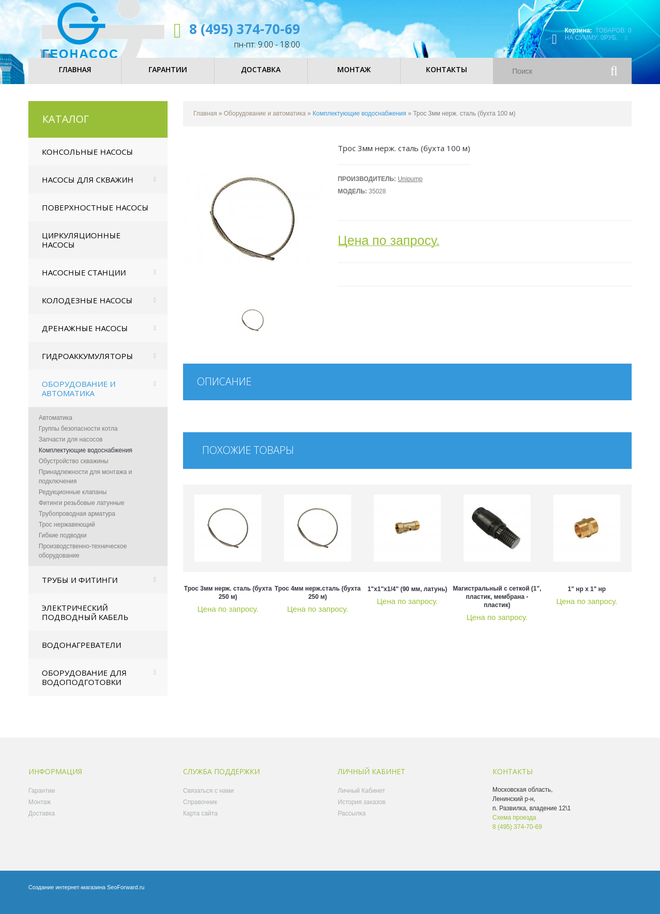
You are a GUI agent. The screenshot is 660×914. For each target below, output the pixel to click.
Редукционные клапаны (73, 500)
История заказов (362, 810)
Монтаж (39, 810)
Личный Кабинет (361, 799)
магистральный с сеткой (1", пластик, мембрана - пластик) (497, 605)
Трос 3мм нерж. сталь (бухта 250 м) (228, 601)
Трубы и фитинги (80, 588)
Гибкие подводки (63, 544)
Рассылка (352, 822)
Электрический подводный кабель (85, 621)
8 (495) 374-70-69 (244, 29)
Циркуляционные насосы (81, 248)
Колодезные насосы (87, 309)
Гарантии (41, 799)
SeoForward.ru (125, 896)
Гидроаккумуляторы (87, 365)
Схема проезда (514, 826)
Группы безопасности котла (78, 437)
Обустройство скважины (73, 470)
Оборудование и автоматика (79, 397)
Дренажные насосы (85, 337)
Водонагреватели (81, 653)
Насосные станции (84, 281)
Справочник (200, 810)
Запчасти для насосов (71, 448)
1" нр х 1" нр (587, 597)
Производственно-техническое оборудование (83, 559)
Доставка (41, 822)
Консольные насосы (87, 160)
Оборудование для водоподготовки (84, 686)
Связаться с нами (208, 799)
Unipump (410, 187)
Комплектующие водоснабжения (86, 459)
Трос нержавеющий (67, 533)
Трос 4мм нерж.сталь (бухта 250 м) (318, 601)
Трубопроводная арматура (77, 522)
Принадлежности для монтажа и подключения (85, 485)
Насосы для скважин (88, 188)
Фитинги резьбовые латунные (81, 511)
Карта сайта (200, 822)
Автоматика (55, 426)
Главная (205, 122)
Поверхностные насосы (95, 216)
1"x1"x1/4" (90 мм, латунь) (408, 597)
